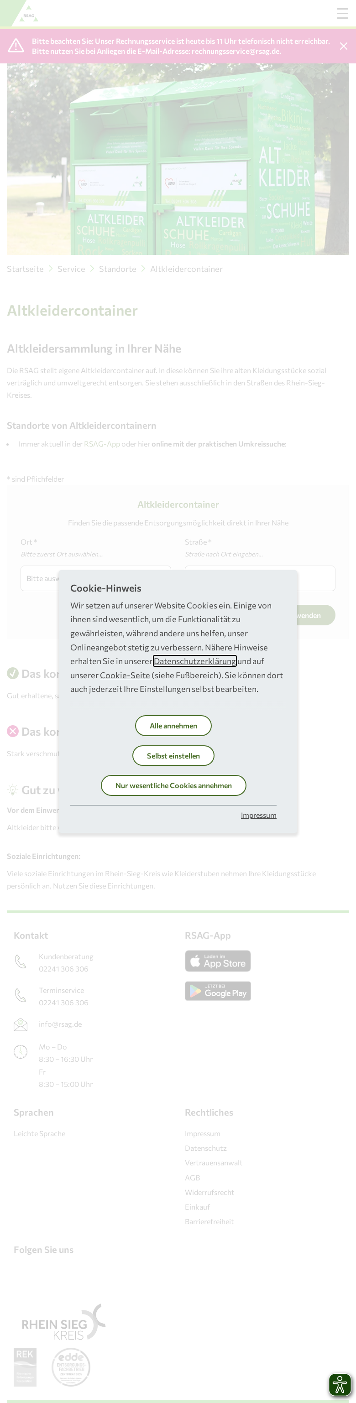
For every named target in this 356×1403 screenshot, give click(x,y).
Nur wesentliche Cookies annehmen (173, 785)
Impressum (259, 815)
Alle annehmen (173, 725)
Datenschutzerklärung (195, 661)
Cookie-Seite (125, 675)
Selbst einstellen (173, 755)
